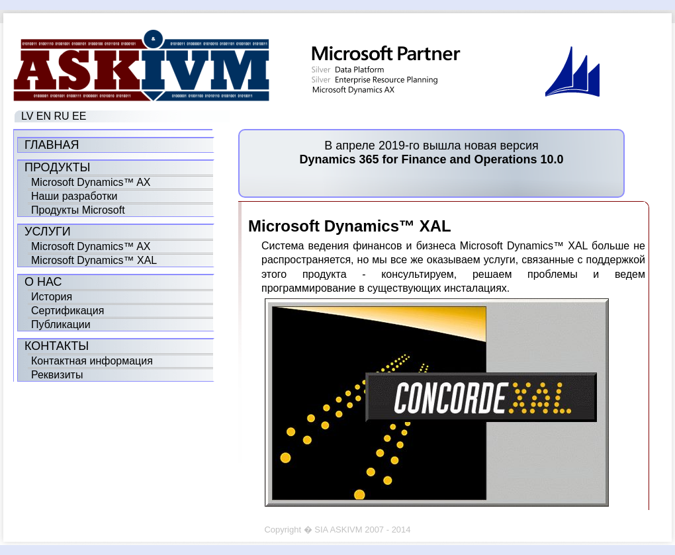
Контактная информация (92, 360)
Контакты (56, 346)
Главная (51, 144)
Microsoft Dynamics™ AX (90, 182)
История (51, 296)
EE (79, 116)
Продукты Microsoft (78, 210)
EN (43, 116)
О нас (43, 281)
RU (61, 116)
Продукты (57, 167)
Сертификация (67, 310)
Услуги (47, 231)
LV (27, 116)
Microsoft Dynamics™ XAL (94, 260)
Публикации (61, 324)
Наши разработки (74, 196)
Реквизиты (57, 374)
